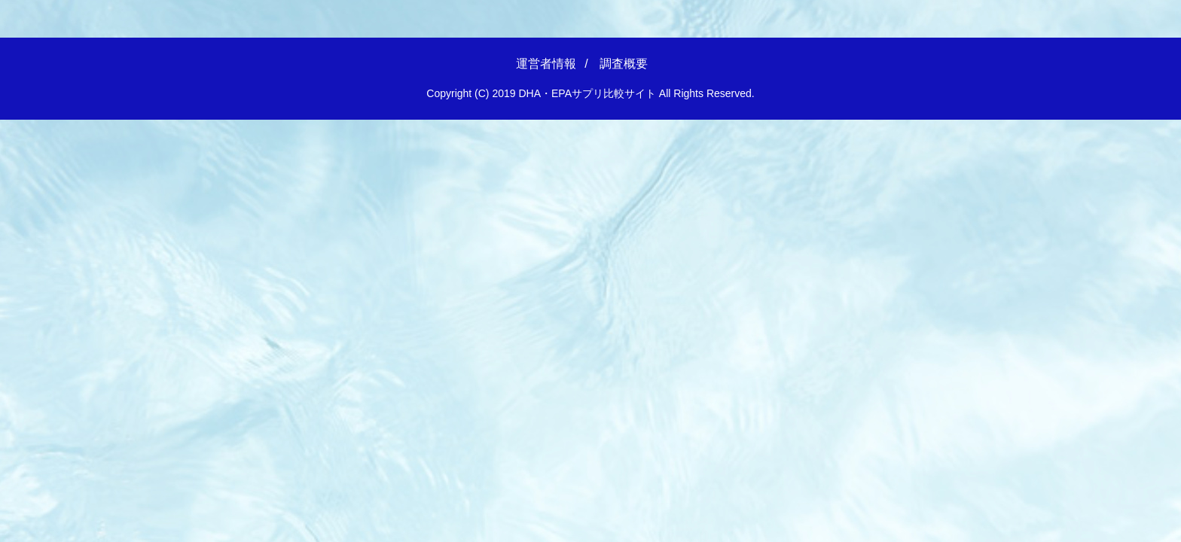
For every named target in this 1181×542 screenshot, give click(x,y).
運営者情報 (546, 63)
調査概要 (624, 63)
